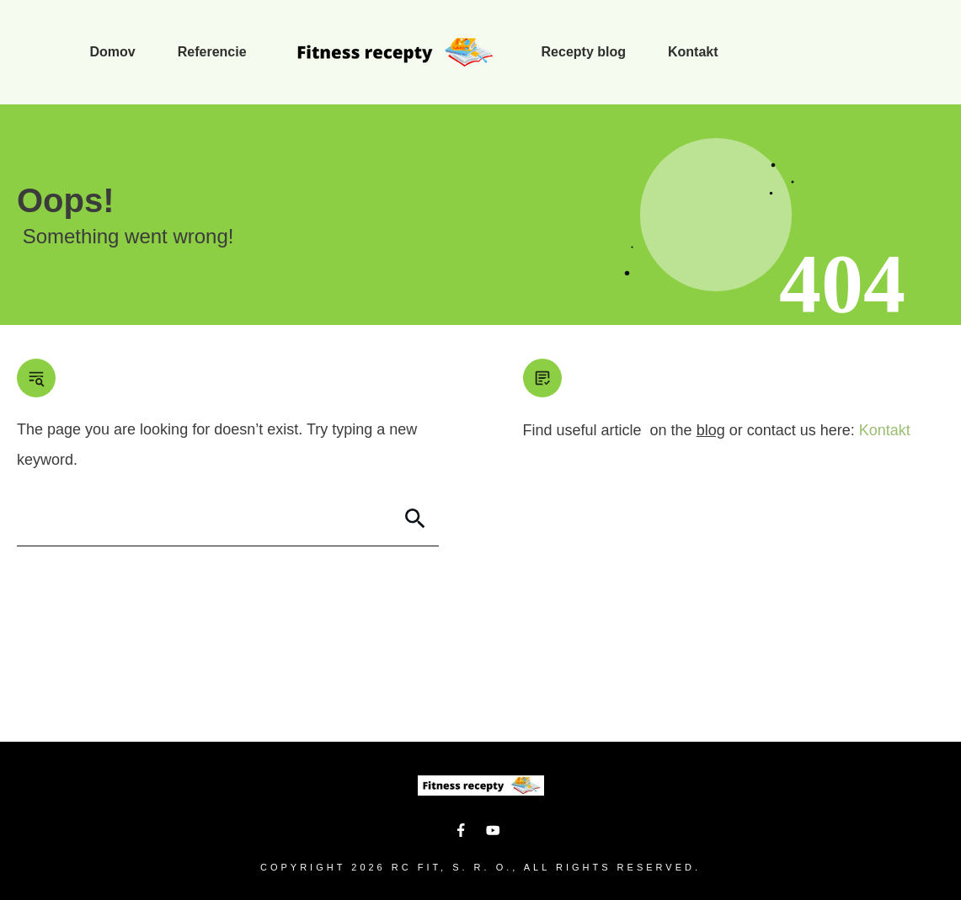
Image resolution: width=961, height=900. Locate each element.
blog (711, 430)
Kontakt (884, 430)
